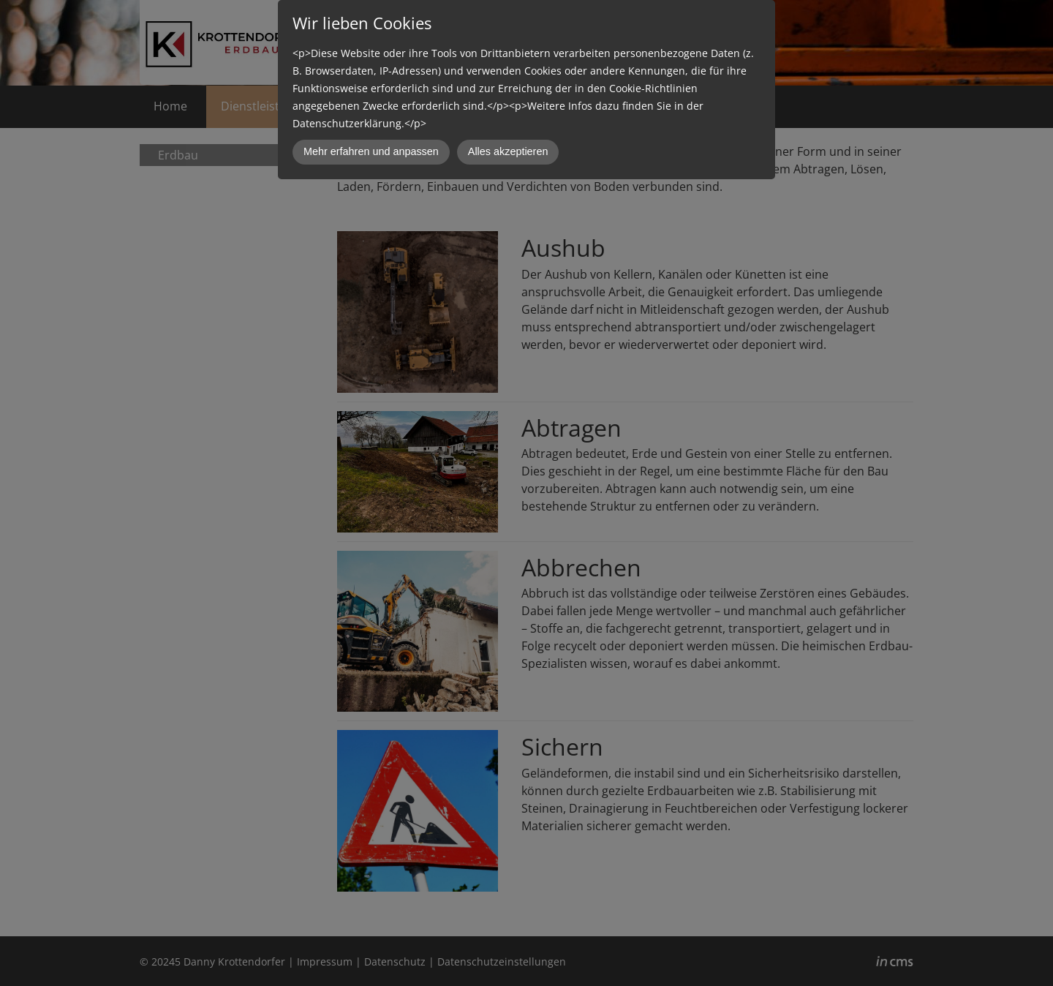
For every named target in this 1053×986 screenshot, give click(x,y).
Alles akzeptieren (508, 151)
